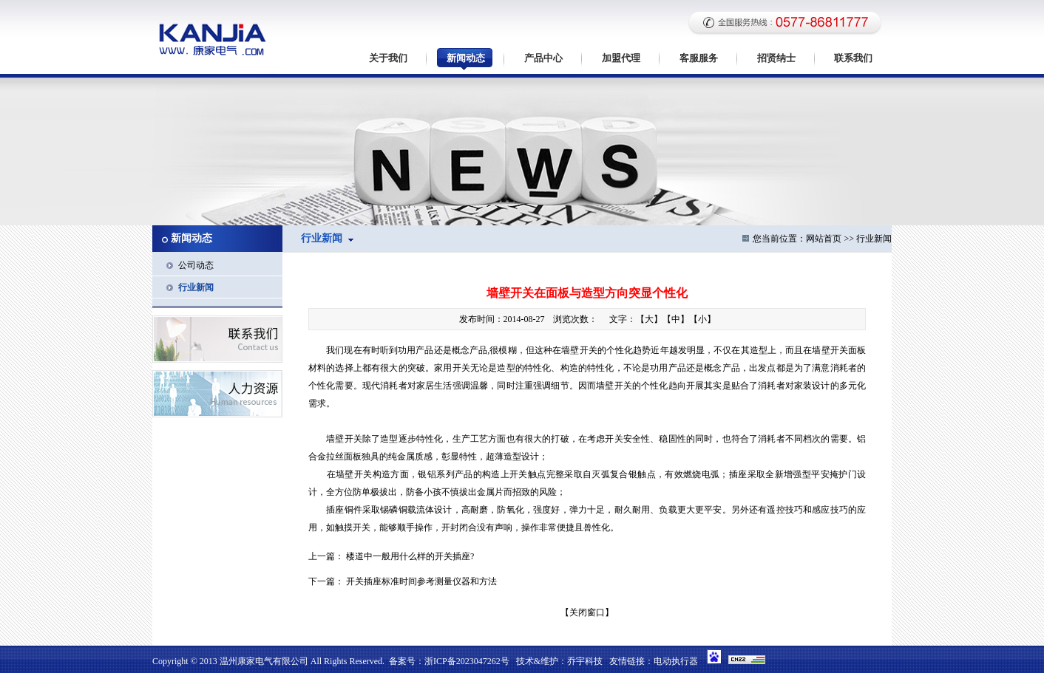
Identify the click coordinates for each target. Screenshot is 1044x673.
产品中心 (543, 58)
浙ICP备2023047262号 (466, 661)
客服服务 (698, 58)
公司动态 (196, 265)
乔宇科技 (585, 661)
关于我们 (388, 58)
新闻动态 (466, 58)
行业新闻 (196, 287)
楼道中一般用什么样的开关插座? (410, 556)
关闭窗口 (587, 612)
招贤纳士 (776, 58)
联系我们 (853, 58)
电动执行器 (676, 661)
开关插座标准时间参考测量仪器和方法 (421, 581)
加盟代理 (621, 58)
